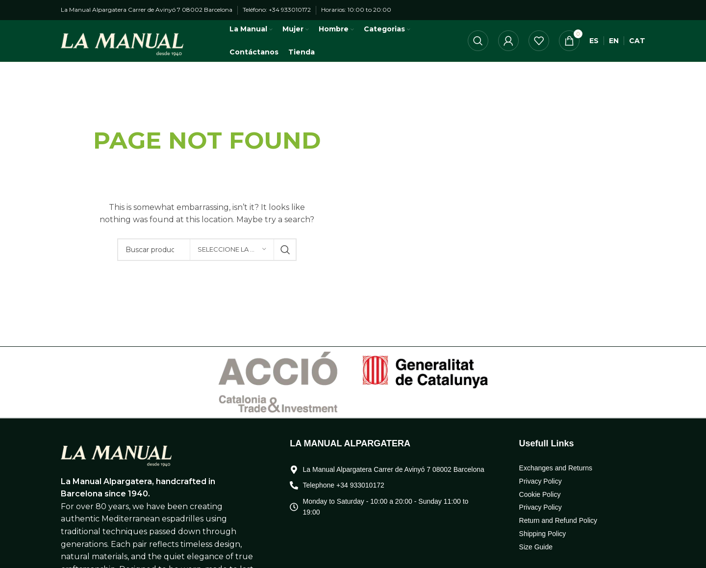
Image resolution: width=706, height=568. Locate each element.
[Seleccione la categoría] (232, 259)
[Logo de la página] (122, 45)
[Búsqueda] (478, 46)
